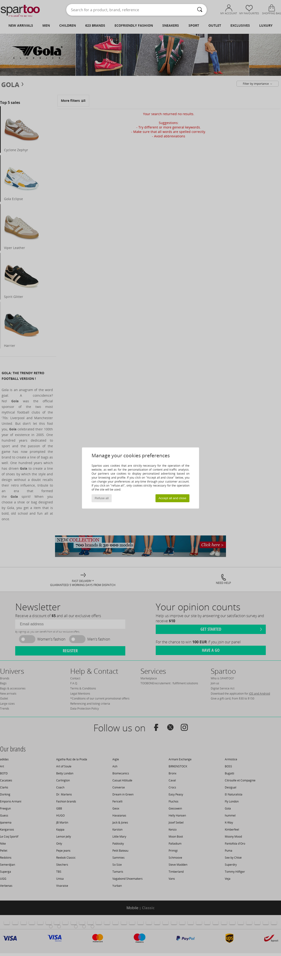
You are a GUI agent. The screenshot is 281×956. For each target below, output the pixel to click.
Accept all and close (172, 498)
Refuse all (102, 498)
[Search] (199, 10)
